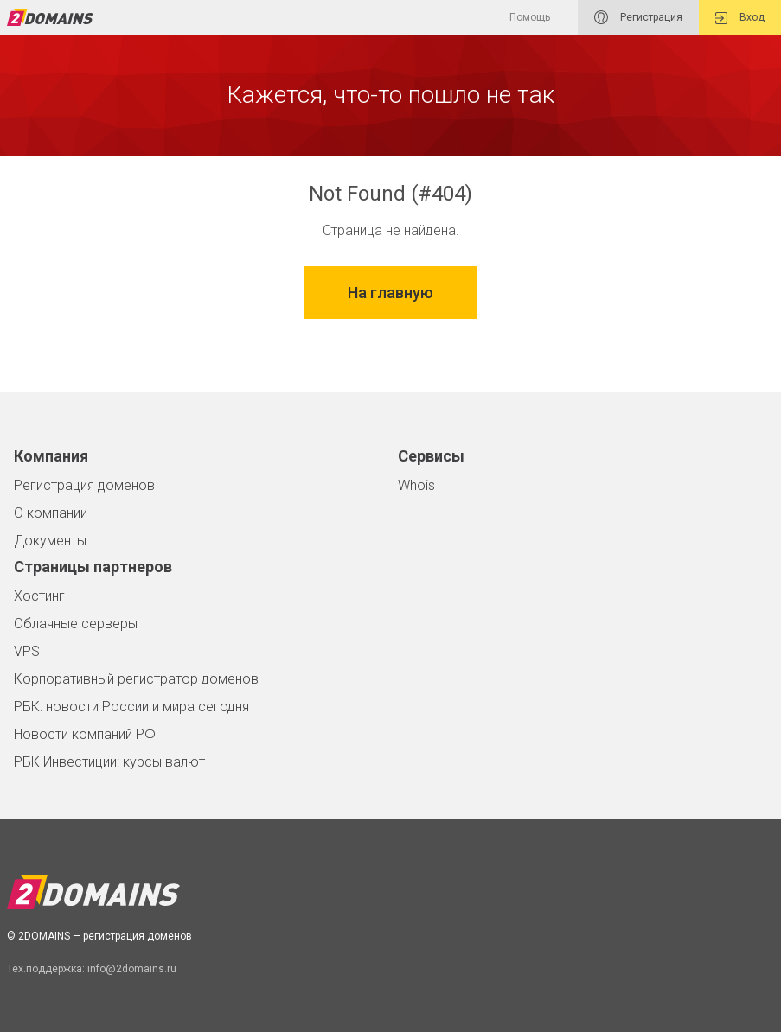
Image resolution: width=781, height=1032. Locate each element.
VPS (27, 651)
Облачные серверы (76, 623)
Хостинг (39, 596)
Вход (740, 17)
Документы (50, 540)
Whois (416, 485)
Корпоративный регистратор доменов (136, 679)
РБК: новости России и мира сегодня (131, 706)
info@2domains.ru (131, 969)
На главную (390, 292)
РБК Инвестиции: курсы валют (109, 762)
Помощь (529, 17)
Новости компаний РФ (85, 734)
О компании (50, 513)
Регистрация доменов (84, 485)
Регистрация (638, 17)
